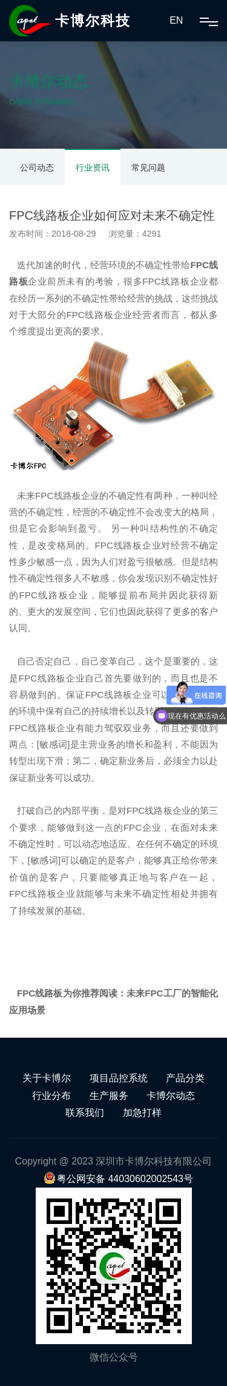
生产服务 (109, 1095)
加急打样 (142, 1112)
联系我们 (84, 1112)
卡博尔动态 (170, 1095)
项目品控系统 (119, 1078)
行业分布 (51, 1095)
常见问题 (148, 167)
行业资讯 (93, 167)
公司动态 (37, 167)
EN (176, 20)
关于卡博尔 (46, 1078)
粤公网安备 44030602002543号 (118, 1179)
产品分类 (185, 1078)
